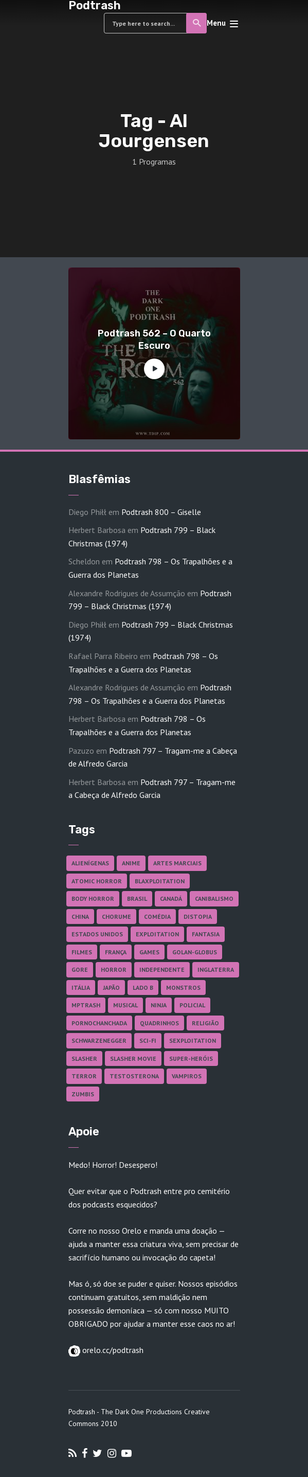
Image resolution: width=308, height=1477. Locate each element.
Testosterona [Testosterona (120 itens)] (134, 1076)
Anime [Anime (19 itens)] (131, 863)
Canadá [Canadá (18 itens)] (171, 898)
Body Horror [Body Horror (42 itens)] (92, 898)
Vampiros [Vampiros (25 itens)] (187, 1076)
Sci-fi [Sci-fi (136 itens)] (147, 1040)
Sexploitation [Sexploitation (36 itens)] (192, 1040)
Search (197, 23)
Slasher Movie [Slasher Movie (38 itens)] (133, 1058)
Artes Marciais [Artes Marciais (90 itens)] (177, 863)
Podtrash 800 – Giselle (161, 512)
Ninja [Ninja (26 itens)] (159, 1005)
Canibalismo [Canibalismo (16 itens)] (214, 898)
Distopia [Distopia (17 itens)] (198, 916)
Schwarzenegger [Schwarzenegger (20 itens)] (98, 1040)
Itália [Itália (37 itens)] (80, 987)
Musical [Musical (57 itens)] (125, 1005)
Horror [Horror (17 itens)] (113, 969)
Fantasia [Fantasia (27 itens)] (206, 934)
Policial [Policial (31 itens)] (192, 1005)
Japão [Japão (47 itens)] (111, 987)
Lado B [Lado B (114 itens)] (143, 987)
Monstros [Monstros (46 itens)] (183, 987)
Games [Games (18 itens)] (149, 952)
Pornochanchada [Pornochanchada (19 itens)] (99, 1023)
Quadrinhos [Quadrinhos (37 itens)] (159, 1023)
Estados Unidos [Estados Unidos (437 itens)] (97, 934)
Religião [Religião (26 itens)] (205, 1023)
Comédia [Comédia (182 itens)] (157, 916)
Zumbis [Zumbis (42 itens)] (82, 1094)
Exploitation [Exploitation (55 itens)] (157, 934)
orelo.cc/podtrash (111, 1350)
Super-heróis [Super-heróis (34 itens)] (191, 1058)
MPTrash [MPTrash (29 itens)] (85, 1005)
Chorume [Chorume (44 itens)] (116, 916)
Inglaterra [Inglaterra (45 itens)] (215, 969)
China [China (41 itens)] (80, 916)
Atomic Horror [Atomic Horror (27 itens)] (96, 881)
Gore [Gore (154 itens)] (79, 969)
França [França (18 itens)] (115, 952)
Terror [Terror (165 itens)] (84, 1076)
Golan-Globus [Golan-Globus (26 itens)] (194, 952)
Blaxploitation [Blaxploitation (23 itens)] (160, 881)
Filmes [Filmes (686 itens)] (81, 952)
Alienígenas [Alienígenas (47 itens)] (90, 863)
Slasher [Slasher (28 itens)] (84, 1058)
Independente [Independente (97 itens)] (162, 969)
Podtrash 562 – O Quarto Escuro (154, 339)
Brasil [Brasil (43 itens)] (137, 898)
